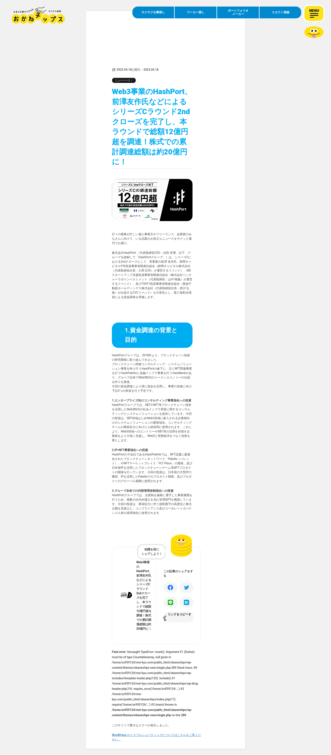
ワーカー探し (196, 12)
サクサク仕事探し (153, 12)
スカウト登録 (280, 12)
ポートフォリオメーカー (238, 12)
